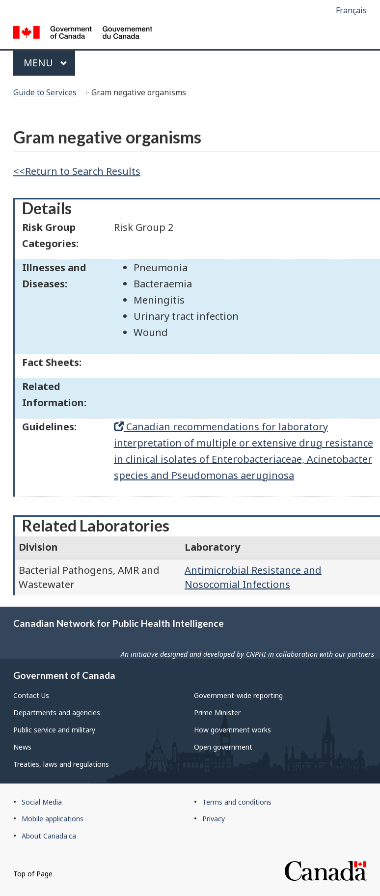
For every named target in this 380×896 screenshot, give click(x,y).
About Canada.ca (49, 835)
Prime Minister (217, 712)
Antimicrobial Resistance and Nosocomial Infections (253, 577)
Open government (223, 747)
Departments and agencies (56, 712)
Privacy (213, 818)
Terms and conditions (236, 802)
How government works (232, 729)
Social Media (42, 802)
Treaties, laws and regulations (61, 764)
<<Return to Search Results (76, 171)
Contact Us (31, 695)
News (22, 747)
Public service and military (54, 729)
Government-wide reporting (238, 695)
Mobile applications (52, 818)
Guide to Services (45, 92)
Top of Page (33, 873)
